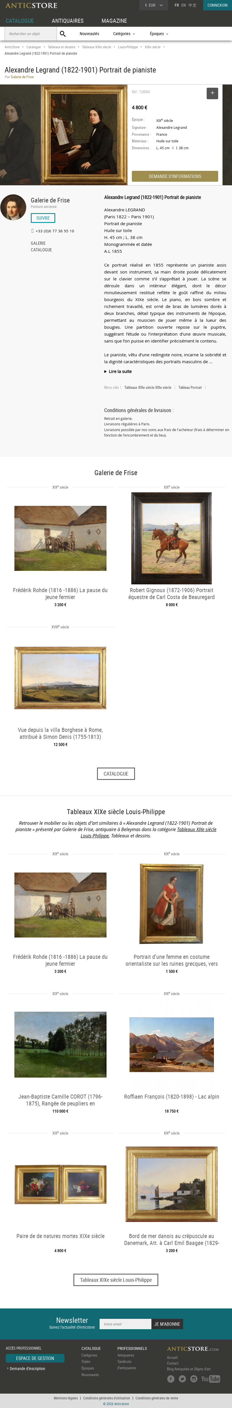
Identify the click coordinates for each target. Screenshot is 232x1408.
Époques (87, 1368)
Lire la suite (120, 371)
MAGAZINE (114, 20)
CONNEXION (218, 5)
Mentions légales (66, 1398)
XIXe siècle (153, 47)
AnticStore (12, 47)
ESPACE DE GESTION (35, 1358)
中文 (193, 5)
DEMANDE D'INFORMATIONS (175, 176)
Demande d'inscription (27, 1368)
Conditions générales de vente (157, 1398)
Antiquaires (125, 1355)
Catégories (89, 1355)
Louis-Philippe (128, 47)
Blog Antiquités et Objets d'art (189, 1368)
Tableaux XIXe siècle (96, 47)
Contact (172, 1363)
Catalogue (33, 47)
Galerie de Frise (50, 200)
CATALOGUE (20, 20)
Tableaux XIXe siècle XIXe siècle (147, 387)
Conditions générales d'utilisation (106, 1398)
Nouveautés (89, 33)
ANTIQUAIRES (67, 20)
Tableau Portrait (190, 387)
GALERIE (38, 243)
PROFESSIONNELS (132, 1348)
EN (183, 5)
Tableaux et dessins (61, 47)
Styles (85, 1361)
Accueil (172, 1357)
